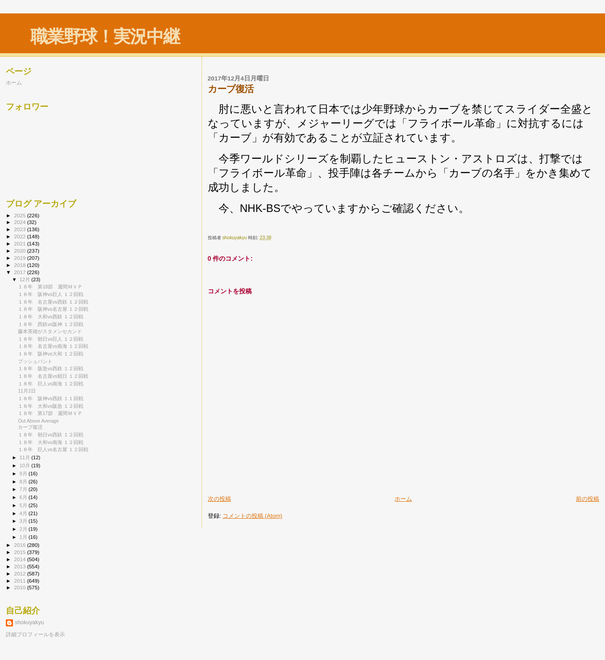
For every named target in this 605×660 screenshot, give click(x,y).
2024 (20, 222)
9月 (24, 473)
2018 (20, 265)
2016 (20, 545)
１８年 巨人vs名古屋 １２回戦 (53, 449)
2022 (20, 236)
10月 (25, 465)
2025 (20, 215)
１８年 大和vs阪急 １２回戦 (50, 406)
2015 (20, 552)
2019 (20, 258)
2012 (20, 573)
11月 (25, 457)
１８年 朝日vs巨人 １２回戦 (50, 339)
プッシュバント (35, 361)
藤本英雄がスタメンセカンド (50, 331)
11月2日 (27, 390)
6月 (24, 497)
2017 (20, 272)
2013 (20, 566)
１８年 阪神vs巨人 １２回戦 (50, 294)
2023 (20, 229)
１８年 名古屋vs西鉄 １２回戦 (53, 302)
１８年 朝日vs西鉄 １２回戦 (50, 434)
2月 (24, 529)
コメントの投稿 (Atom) (253, 515)
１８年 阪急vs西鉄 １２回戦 (50, 368)
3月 (24, 521)
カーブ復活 (30, 427)
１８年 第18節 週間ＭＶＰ (50, 286)
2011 (20, 581)
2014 (20, 559)
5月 (24, 505)
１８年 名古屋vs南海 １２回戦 (53, 346)
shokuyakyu (29, 622)
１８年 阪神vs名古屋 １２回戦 (53, 309)
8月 (24, 481)
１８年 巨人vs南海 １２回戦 (50, 383)
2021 (20, 243)
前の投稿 (587, 498)
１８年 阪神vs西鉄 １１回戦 (50, 398)
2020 (20, 251)
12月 (25, 279)
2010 (20, 587)
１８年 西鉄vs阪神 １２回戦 (50, 324)
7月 (24, 489)
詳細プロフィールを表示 (35, 634)
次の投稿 (219, 498)
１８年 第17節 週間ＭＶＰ (50, 413)
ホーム (403, 498)
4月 (24, 513)
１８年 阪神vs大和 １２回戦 (50, 353)
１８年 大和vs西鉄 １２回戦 (50, 316)
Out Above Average (38, 420)
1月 (24, 537)
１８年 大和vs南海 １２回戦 (50, 442)
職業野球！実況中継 (105, 36)
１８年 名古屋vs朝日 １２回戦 (53, 376)
